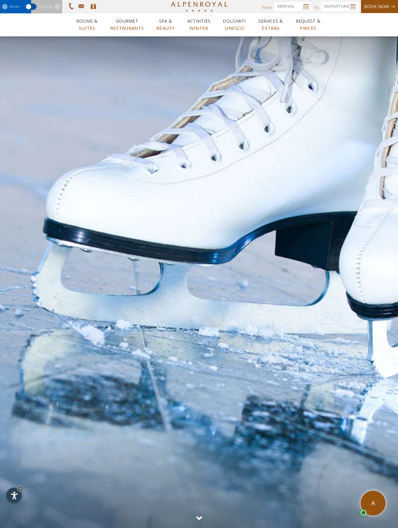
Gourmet (127, 24)
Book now (379, 6)
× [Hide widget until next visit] (20, 488)
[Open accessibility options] (14, 495)
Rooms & (87, 24)
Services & (270, 24)
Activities (199, 24)
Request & (308, 24)
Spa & (165, 24)
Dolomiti (234, 24)
